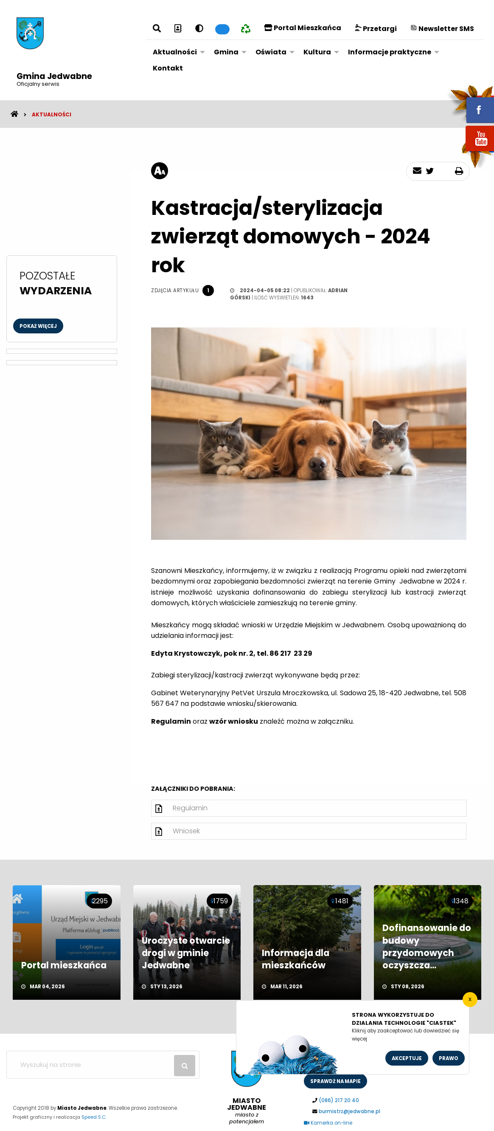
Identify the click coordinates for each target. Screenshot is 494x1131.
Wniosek (186, 831)
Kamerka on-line (328, 1123)
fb (470, 104)
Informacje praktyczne (389, 52)
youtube (470, 152)
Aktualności (175, 52)
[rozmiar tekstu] (159, 170)
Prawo (448, 1058)
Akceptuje (407, 1058)
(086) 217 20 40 (339, 1100)
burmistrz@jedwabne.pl (349, 1111)
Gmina (226, 52)
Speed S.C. (94, 1117)
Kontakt (168, 68)
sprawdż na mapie (335, 1081)
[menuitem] (176, 52)
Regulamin (190, 808)
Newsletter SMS (442, 29)
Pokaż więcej (38, 326)
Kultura (317, 52)
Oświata (270, 52)
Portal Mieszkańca (302, 28)
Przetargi (376, 29)
